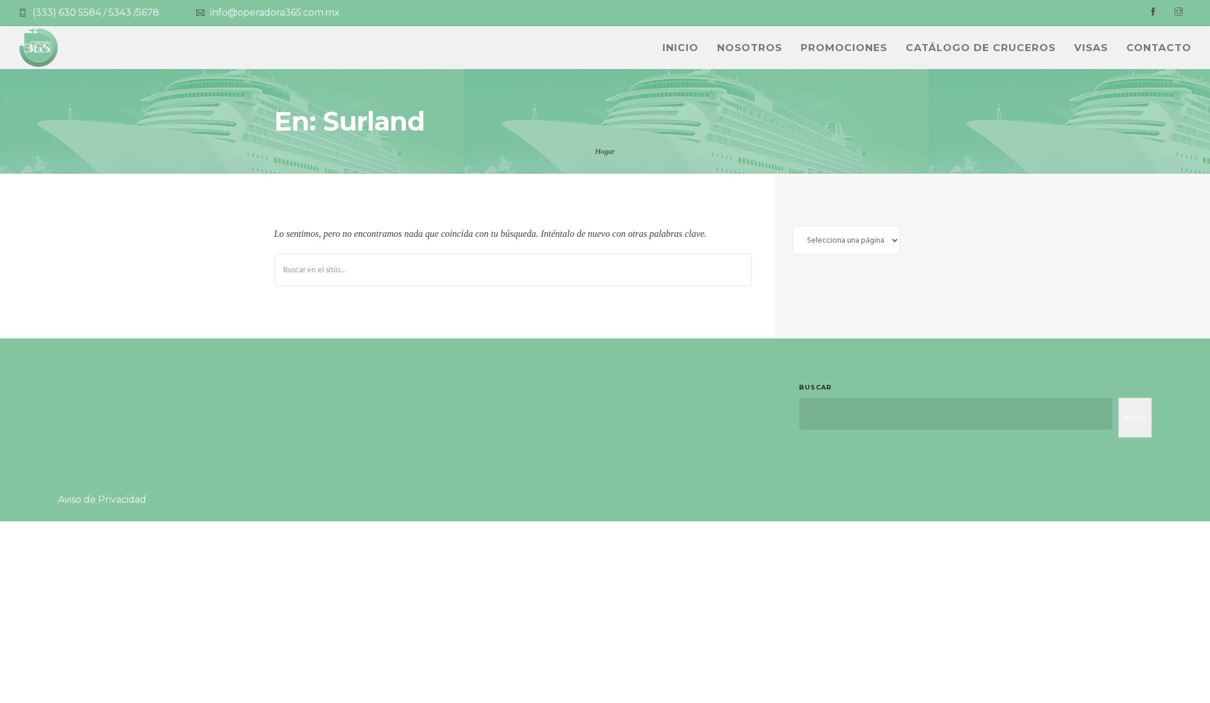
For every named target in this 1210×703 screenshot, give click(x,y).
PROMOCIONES (844, 47)
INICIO (680, 47)
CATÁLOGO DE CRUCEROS (981, 47)
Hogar (605, 151)
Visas (1091, 47)
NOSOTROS (749, 47)
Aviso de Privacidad (102, 499)
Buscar (815, 387)
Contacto (1158, 47)
